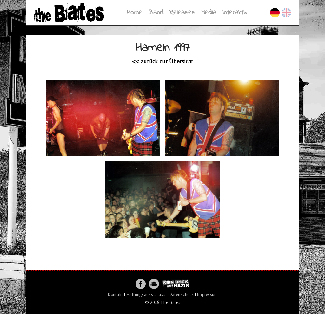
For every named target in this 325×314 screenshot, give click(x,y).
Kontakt (115, 294)
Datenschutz (181, 294)
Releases (182, 12)
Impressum (207, 294)
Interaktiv (234, 12)
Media (208, 12)
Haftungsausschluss (145, 294)
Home (134, 12)
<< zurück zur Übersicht (162, 61)
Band (155, 12)
